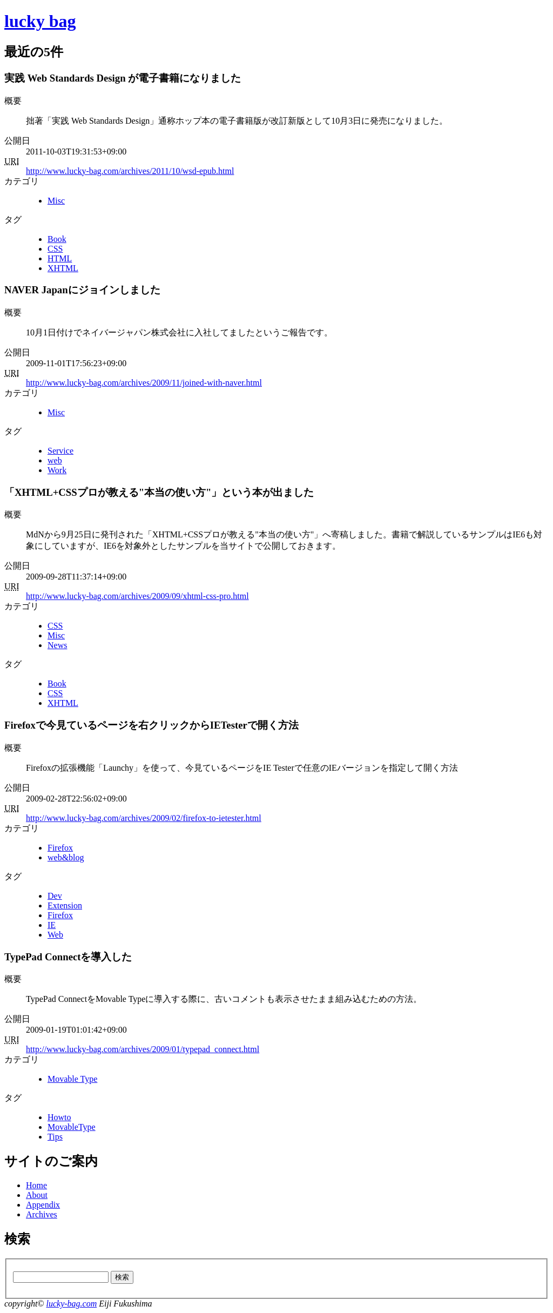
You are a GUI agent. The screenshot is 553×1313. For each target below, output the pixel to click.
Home (36, 1185)
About (37, 1195)
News (57, 645)
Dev (55, 895)
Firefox (60, 847)
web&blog (66, 857)
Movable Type (72, 1078)
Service (60, 450)
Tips (55, 1136)
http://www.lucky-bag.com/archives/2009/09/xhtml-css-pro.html (137, 596)
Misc (56, 200)
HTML (60, 258)
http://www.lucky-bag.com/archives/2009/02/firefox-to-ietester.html (143, 818)
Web (55, 934)
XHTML (63, 268)
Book (57, 239)
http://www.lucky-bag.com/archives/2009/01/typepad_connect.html (142, 1049)
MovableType (72, 1127)
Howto (59, 1117)
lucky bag (40, 21)
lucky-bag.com (71, 1303)
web (55, 460)
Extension (65, 905)
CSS (55, 248)
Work (57, 470)
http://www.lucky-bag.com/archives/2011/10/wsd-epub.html (130, 171)
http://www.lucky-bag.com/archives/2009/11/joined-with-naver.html (144, 382)
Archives (41, 1214)
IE (52, 925)
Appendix (43, 1204)
